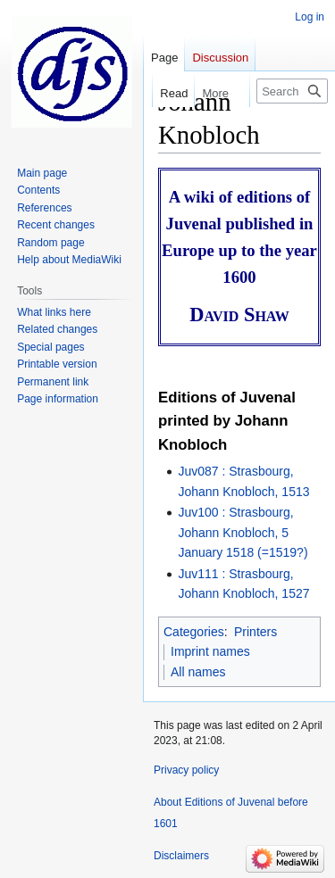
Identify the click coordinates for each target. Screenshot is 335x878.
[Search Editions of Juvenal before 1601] (292, 91)
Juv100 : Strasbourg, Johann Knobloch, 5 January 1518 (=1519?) (242, 532)
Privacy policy (186, 770)
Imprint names (210, 651)
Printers (255, 632)
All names (198, 672)
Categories (193, 632)
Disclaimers (181, 855)
